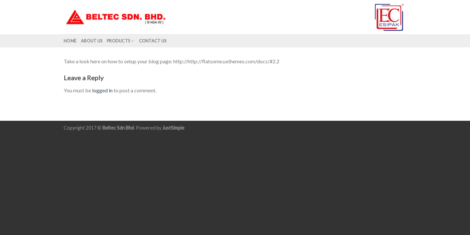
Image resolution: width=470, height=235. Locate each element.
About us (91, 40)
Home (70, 40)
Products (120, 41)
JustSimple (173, 128)
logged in (102, 90)
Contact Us (152, 40)
